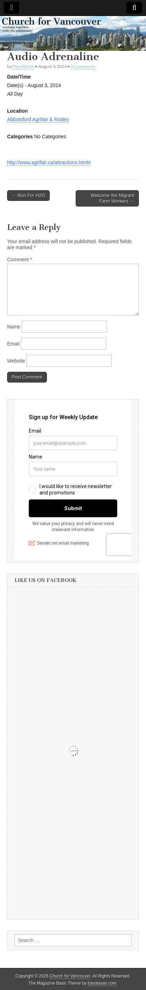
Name (13, 327)
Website (16, 361)
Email (13, 344)
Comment (19, 259)
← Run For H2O (28, 195)
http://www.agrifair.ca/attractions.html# (49, 162)
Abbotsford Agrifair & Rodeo (38, 119)
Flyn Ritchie (23, 66)
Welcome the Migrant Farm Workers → (112, 198)
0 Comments (83, 66)
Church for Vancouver (70, 976)
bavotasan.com (102, 983)
